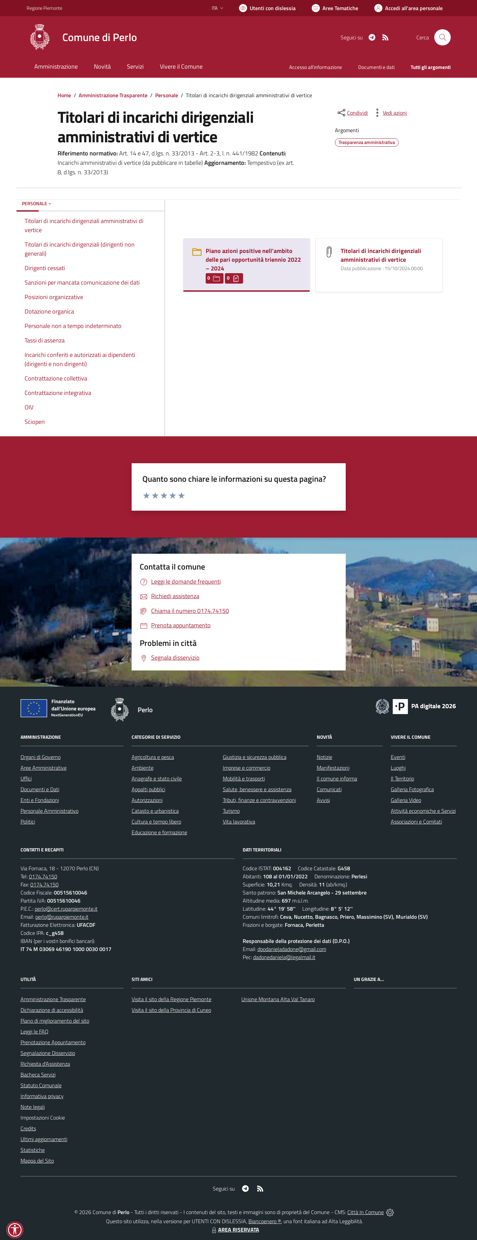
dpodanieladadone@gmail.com (292, 949)
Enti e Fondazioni (40, 800)
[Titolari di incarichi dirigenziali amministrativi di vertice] (329, 251)
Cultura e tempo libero (156, 821)
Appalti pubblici (148, 789)
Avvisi (323, 800)
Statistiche (33, 1150)
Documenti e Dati (40, 789)
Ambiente (143, 768)
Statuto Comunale (41, 1085)
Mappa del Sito (37, 1161)
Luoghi (398, 768)
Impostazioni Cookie (43, 1118)
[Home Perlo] (82, 37)
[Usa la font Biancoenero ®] (267, 8)
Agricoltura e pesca (153, 757)
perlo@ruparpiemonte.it (62, 917)
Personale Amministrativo (49, 811)
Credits (28, 1128)
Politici (28, 821)
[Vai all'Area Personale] (408, 8)
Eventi (398, 757)
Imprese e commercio (246, 768)
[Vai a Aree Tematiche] (335, 8)
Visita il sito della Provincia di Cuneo (171, 1010)
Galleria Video (406, 800)
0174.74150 (43, 876)
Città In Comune (365, 1212)
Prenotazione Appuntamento (53, 1042)
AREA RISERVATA (234, 1230)
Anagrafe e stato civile (157, 778)
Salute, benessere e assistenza (257, 789)
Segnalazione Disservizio (48, 1053)
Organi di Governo (41, 757)
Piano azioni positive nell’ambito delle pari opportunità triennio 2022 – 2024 (253, 259)
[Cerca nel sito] (442, 37)
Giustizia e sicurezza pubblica (254, 757)
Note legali (33, 1107)
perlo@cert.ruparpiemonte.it (66, 909)
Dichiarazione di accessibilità (52, 1010)
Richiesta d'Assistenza (45, 1064)
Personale (166, 95)
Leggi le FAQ (34, 1031)
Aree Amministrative (44, 768)
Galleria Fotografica (412, 789)
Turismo (231, 811)
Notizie (324, 757)
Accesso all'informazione (315, 67)
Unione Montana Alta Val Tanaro (278, 999)
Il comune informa (337, 778)
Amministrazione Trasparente (113, 95)
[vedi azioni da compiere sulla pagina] (389, 112)
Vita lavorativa (239, 821)
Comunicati (329, 789)
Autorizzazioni (147, 800)
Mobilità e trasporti (244, 778)
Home (64, 95)
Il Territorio (402, 778)
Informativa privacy (42, 1096)
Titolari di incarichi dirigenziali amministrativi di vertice (381, 255)
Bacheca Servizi (38, 1074)
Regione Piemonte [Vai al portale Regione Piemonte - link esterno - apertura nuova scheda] (44, 7)
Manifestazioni (333, 768)
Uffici (26, 778)
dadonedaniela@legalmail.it (284, 957)
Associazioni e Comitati (416, 821)
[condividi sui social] (352, 112)
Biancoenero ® (264, 1221)
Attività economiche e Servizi (423, 811)
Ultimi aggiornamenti (44, 1139)
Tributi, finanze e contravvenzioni (259, 800)
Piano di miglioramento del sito (55, 1021)
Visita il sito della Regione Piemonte (171, 999)
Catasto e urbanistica (155, 811)
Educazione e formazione (159, 832)
